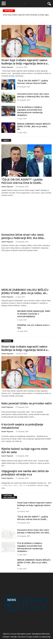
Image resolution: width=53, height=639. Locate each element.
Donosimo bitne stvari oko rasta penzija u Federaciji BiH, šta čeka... (34, 95)
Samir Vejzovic (7, 67)
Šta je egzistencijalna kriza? (16, 487)
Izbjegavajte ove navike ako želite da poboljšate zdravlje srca (25, 472)
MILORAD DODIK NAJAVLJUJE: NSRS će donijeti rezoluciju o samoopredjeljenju (33, 314)
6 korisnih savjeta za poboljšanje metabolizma (22, 426)
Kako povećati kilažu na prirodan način (26, 403)
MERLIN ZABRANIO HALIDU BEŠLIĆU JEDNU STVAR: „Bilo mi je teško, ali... (34, 126)
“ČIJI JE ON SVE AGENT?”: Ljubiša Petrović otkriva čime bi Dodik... (32, 81)
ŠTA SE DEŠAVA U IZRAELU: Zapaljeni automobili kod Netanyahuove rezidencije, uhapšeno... (30, 111)
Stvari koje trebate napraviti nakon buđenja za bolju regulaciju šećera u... (25, 61)
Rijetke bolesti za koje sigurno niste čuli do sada (24, 450)
